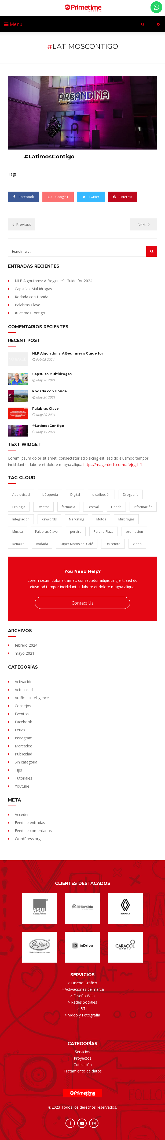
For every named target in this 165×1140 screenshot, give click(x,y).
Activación (23, 681)
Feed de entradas (30, 822)
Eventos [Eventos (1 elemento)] (43, 507)
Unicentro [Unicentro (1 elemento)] (112, 544)
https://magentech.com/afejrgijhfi (112, 464)
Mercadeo (23, 745)
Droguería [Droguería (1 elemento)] (130, 494)
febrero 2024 (26, 645)
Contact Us (83, 603)
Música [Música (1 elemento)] (17, 531)
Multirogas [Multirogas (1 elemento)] (126, 519)
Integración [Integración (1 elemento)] (21, 519)
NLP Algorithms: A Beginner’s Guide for (67, 353)
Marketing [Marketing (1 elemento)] (76, 519)
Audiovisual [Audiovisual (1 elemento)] (21, 494)
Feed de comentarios (33, 830)
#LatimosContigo (30, 312)
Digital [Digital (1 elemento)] (75, 494)
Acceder (22, 814)
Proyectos (82, 1058)
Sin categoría (26, 762)
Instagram (23, 737)
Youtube (22, 786)
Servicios (82, 1051)
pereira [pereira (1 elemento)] (75, 531)
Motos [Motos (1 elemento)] (101, 519)
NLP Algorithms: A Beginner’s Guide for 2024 (53, 280)
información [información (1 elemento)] (143, 507)
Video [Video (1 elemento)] (137, 544)
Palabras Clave (27, 304)
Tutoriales (23, 778)
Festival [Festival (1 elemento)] (93, 507)
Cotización (83, 1064)
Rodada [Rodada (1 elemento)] (42, 544)
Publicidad (23, 754)
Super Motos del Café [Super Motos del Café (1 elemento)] (76, 544)
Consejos (23, 705)
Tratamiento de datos (83, 1071)
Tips (18, 770)
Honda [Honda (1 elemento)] (116, 507)
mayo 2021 (24, 653)
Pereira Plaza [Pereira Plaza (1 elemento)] (103, 531)
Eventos (22, 713)
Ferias (20, 729)
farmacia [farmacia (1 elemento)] (68, 507)
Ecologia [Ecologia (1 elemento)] (18, 507)
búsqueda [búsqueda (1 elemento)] (50, 494)
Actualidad (24, 689)
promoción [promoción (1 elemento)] (134, 531)
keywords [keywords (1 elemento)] (49, 519)
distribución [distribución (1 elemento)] (101, 494)
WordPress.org (28, 838)
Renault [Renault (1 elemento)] (18, 544)
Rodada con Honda (31, 296)
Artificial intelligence (32, 697)
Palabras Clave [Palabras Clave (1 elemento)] (46, 531)
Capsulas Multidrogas (33, 288)
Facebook (23, 721)
